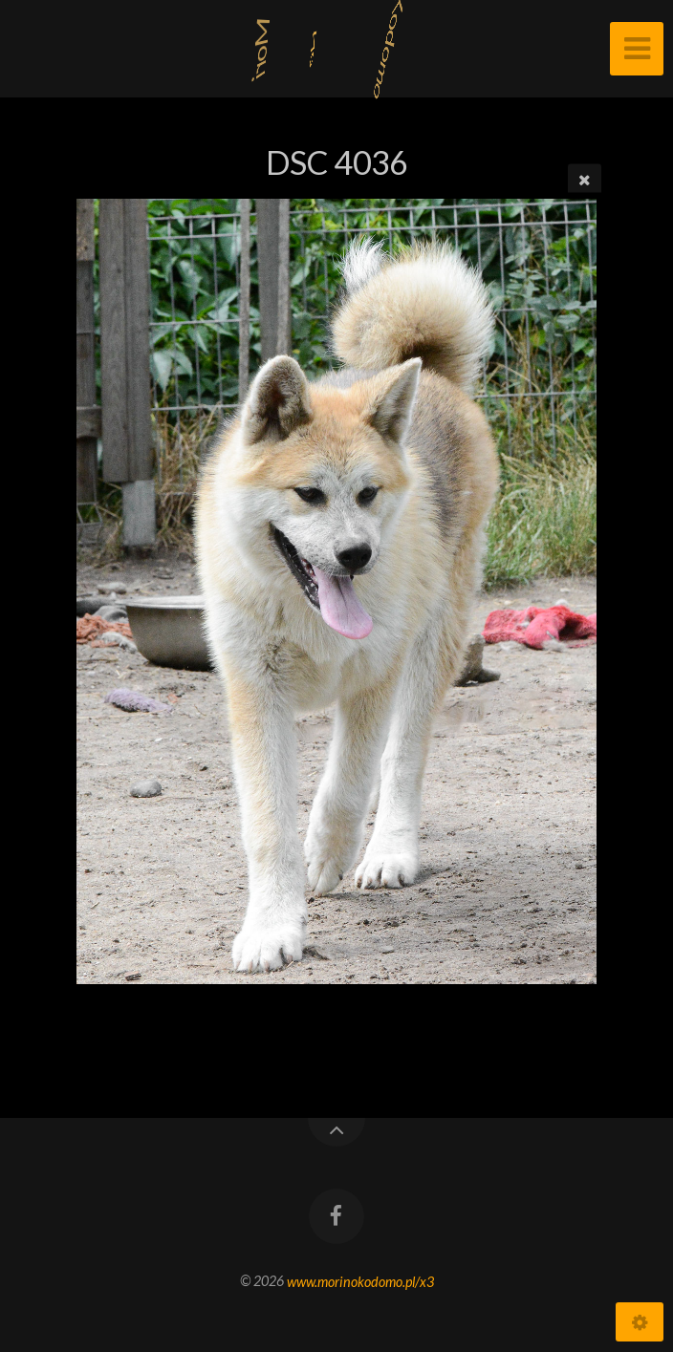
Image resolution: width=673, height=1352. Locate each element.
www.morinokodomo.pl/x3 (360, 1281)
